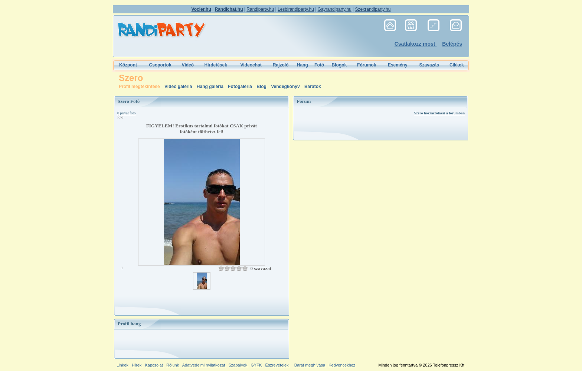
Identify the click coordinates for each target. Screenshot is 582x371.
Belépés (452, 44)
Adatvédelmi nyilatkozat (204, 365)
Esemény (398, 65)
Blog (262, 86)
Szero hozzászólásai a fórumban (439, 113)
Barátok (312, 86)
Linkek (123, 365)
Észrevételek (277, 365)
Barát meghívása (310, 365)
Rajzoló (281, 65)
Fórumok (366, 65)
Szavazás (429, 65)
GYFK (257, 365)
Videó (188, 65)
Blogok (339, 65)
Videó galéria (178, 86)
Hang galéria (211, 86)
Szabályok (239, 365)
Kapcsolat (154, 365)
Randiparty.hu (260, 9)
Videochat (251, 65)
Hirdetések (215, 65)
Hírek (137, 365)
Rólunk (173, 365)
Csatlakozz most (416, 44)
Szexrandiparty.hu (373, 9)
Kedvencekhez (341, 365)
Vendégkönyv (286, 86)
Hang (302, 65)
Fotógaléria (240, 86)
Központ (128, 65)
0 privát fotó (126, 113)
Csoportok (160, 65)
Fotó (319, 65)
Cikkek (456, 65)
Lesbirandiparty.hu (296, 9)
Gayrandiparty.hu (335, 9)
